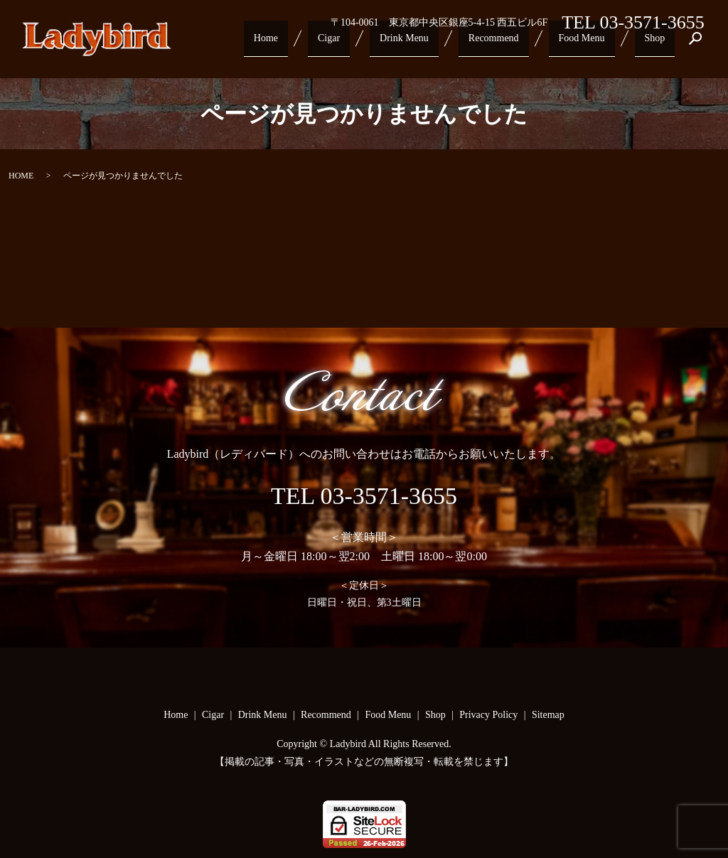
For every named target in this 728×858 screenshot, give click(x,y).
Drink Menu (426, 44)
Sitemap (548, 714)
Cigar (357, 44)
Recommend (510, 44)
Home (302, 44)
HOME (21, 176)
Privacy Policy (488, 714)
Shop (659, 44)
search (695, 44)
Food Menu (592, 44)
